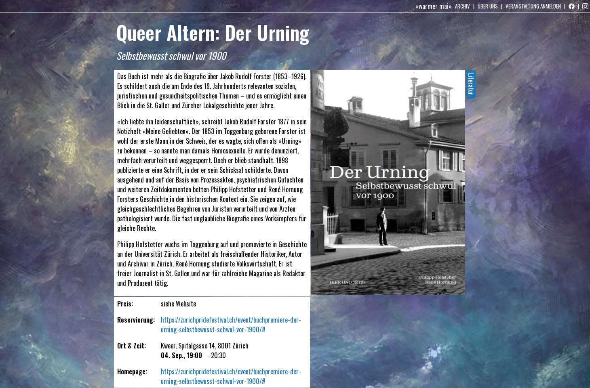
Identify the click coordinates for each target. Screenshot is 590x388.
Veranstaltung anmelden (533, 6)
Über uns (488, 6)
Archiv (462, 6)
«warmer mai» (433, 6)
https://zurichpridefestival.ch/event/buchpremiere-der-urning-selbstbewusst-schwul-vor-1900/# (231, 324)
